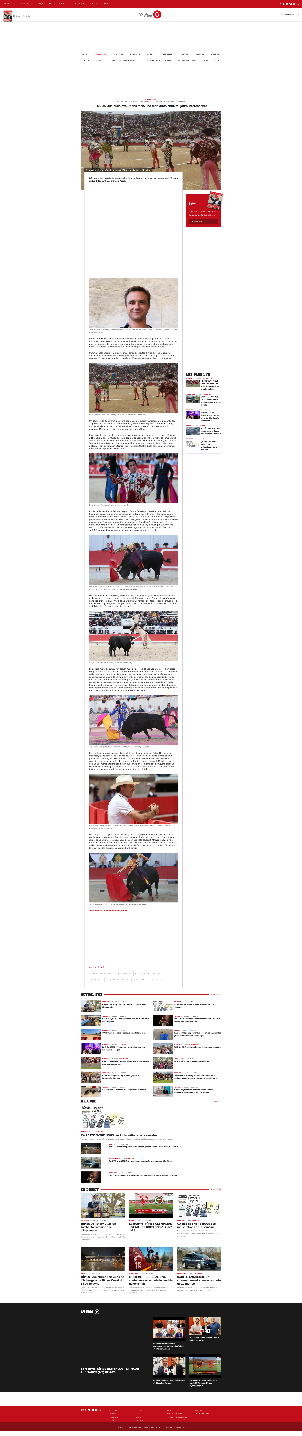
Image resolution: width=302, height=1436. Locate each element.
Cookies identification (152, 1427)
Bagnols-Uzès (45, 4)
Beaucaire (63, 4)
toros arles (138, 980)
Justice (185, 54)
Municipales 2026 (211, 60)
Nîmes (6, 4)
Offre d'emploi (199, 1410)
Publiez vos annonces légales (126, 60)
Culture (200, 54)
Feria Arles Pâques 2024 (101, 973)
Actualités (100, 54)
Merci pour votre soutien (174, 1427)
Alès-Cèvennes (23, 4)
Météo (86, 60)
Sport (150, 54)
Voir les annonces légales (159, 60)
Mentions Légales (134, 1427)
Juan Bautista (97, 980)
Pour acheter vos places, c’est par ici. (108, 910)
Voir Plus (214, 994)
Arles (94, 4)
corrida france (157, 980)
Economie (135, 54)
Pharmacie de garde (187, 60)
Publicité (100, 60)
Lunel (107, 4)
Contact (121, 1427)
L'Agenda (215, 54)
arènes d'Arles (123, 973)
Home (84, 54)
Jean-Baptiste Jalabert (118, 980)
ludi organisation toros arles (149, 973)
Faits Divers (167, 54)
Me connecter (289, 14)
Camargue (80, 4)
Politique (118, 54)
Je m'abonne (196, 221)
